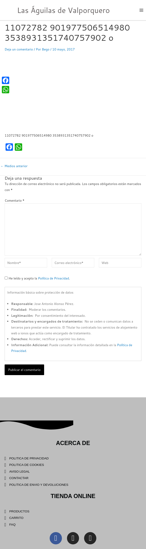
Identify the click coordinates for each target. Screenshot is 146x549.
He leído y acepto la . (37, 278)
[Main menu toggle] (141, 10)
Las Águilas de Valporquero (63, 10)
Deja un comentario (19, 49)
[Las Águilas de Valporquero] (7, 9)
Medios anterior (13, 166)
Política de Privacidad (53, 278)
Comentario (14, 200)
